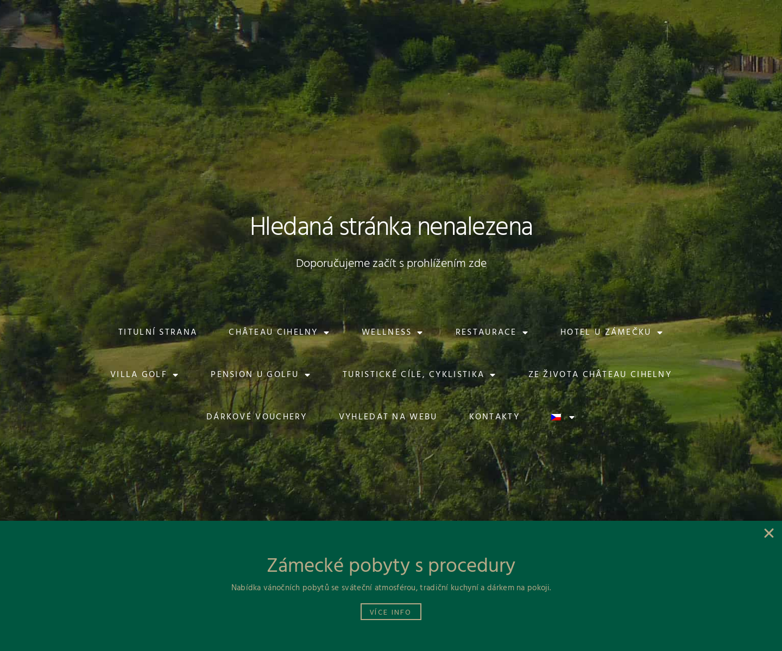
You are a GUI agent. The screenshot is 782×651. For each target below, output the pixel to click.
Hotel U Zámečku (612, 332)
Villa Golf (144, 375)
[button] (117, 17)
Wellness (393, 332)
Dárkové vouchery (256, 417)
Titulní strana (157, 333)
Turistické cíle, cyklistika (419, 375)
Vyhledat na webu (388, 417)
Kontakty (494, 417)
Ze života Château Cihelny (600, 375)
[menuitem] (686, 17)
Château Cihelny (279, 332)
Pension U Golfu (261, 375)
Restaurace (492, 332)
